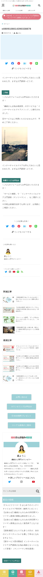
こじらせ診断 (19, 10)
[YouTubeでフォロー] (14, 272)
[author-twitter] (9, 482)
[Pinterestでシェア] (18, 63)
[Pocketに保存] (31, 63)
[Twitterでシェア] (6, 63)
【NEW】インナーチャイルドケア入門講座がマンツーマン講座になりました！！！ (21, 16)
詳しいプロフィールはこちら (21, 478)
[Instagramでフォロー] (10, 272)
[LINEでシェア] (36, 63)
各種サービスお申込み (11, 180)
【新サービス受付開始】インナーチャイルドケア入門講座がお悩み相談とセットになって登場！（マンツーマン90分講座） (21, 545)
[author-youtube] (33, 482)
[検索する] (37, 491)
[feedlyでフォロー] (22, 272)
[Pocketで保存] (30, 226)
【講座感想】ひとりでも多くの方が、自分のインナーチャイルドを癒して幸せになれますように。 (21, 534)
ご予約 (5, 93)
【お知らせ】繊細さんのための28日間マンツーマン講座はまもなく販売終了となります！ (21, 523)
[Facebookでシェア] (12, 63)
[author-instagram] (21, 482)
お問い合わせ (21, 397)
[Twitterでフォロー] (6, 272)
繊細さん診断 (6, 10)
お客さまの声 (31, 10)
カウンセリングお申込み (21, 406)
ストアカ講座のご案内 (21, 425)
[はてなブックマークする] (24, 63)
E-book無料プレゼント (21, 416)
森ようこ (18, 33)
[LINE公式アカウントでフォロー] (18, 272)
